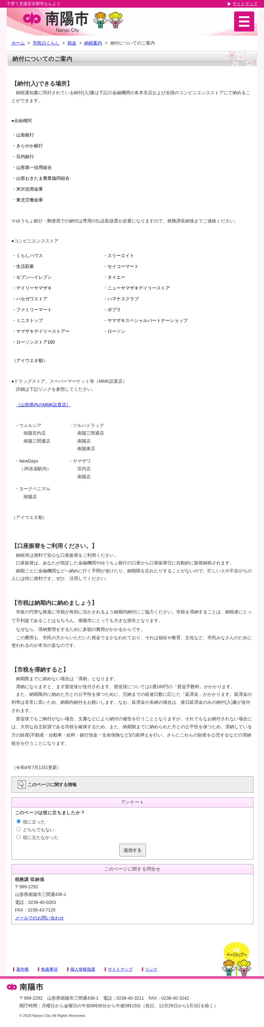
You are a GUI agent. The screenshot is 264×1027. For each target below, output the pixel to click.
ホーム (18, 42)
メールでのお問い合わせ (39, 917)
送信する (133, 850)
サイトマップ (245, 3)
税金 (71, 42)
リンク (151, 969)
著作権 (22, 969)
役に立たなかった (38, 837)
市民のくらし (46, 42)
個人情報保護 (82, 969)
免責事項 (49, 969)
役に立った (31, 821)
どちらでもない (35, 829)
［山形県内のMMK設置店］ (43, 404)
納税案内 (93, 42)
